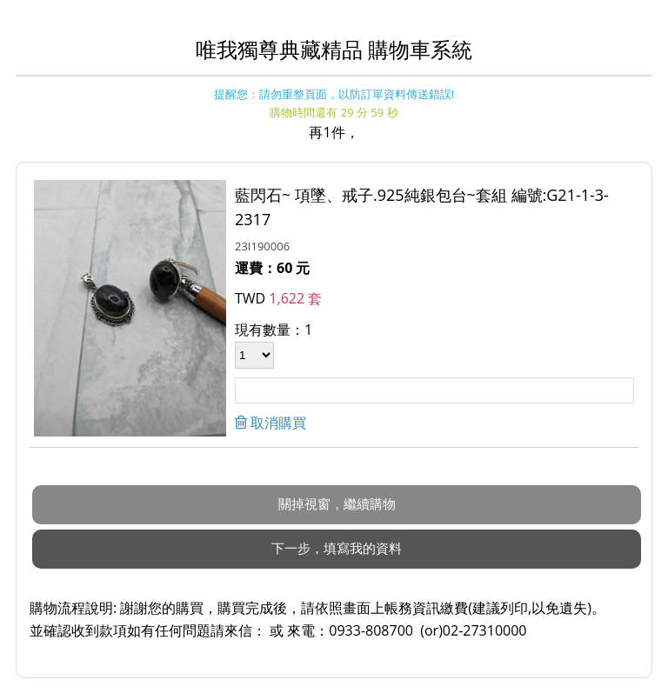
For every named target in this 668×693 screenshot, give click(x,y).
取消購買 (276, 422)
